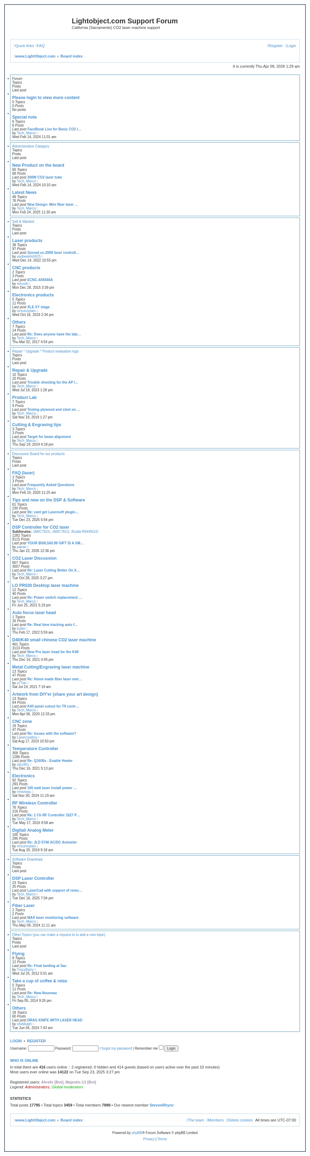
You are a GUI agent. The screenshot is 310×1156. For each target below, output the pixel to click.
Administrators (37, 1087)
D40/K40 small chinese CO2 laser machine (54, 639)
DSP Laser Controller (33, 878)
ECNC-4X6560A (40, 280)
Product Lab (24, 397)
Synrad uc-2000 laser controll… (53, 253)
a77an (21, 683)
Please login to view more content (45, 97)
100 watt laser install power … (52, 788)
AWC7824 (41, 532)
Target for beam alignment (49, 437)
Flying (18, 953)
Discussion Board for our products (38, 454)
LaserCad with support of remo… (54, 890)
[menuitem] (40, 45)
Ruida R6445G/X (84, 532)
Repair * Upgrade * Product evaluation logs (45, 351)
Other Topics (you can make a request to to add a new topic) (58, 935)
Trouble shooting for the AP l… (52, 382)
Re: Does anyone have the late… (54, 334)
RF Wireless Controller (34, 803)
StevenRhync (162, 1105)
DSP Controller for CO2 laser (40, 527)
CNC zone (22, 721)
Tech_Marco (26, 133)
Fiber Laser (23, 905)
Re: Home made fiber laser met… (54, 679)
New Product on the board (38, 165)
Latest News (24, 192)
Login (16, 1041)
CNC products (26, 267)
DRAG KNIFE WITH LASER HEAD (54, 1020)
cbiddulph (24, 1024)
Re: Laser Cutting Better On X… (53, 570)
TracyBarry (25, 970)
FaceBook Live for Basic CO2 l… (54, 129)
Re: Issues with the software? (51, 733)
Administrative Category (30, 146)
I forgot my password (116, 1048)
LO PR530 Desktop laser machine (45, 585)
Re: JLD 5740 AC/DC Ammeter (52, 842)
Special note (24, 117)
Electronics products (33, 295)
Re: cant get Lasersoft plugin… (53, 512)
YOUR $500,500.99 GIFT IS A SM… (55, 543)
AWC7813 (60, 532)
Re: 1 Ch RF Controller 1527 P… (53, 815)
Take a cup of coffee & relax (39, 981)
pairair (21, 547)
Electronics (23, 775)
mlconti (22, 284)
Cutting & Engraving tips (36, 424)
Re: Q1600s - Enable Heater (49, 761)
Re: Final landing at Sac (47, 966)
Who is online (24, 1060)
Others (19, 322)
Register (36, 1041)
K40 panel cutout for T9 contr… (53, 706)
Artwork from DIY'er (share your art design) (55, 694)
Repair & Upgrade (29, 370)
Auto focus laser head (34, 612)
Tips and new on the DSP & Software (48, 500)
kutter (21, 628)
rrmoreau (24, 792)
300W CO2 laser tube (44, 177)
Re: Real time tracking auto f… (52, 625)
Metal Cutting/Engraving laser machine (50, 667)
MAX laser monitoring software (52, 918)
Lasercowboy (27, 737)
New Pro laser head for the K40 (52, 652)
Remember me (149, 1048)
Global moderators (67, 1087)
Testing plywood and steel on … (53, 409)
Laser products (27, 240)
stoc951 (23, 764)
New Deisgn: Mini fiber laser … (52, 204)
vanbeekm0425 (28, 256)
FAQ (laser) (23, 472)
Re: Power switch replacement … (54, 597)
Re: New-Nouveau (42, 993)
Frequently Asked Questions (50, 485)
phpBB (137, 1133)
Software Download (27, 859)
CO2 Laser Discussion (34, 558)
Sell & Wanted (23, 222)
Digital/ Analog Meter (33, 830)
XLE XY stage (38, 307)
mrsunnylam (26, 311)
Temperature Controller (35, 748)
